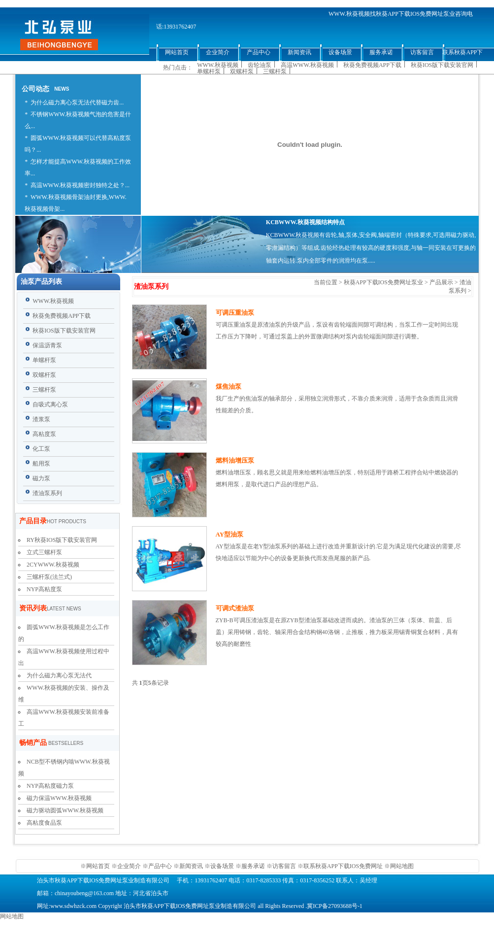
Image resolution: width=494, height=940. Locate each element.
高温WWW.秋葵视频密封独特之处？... (80, 185)
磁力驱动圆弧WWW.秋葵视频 (65, 810)
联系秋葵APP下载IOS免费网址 (343, 866)
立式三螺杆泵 (44, 552)
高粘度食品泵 (44, 822)
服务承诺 (253, 866)
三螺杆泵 (275, 71)
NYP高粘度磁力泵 (50, 785)
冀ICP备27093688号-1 (334, 906)
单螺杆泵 (209, 71)
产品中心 (160, 866)
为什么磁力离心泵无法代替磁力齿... (77, 102)
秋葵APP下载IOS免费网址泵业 (383, 282)
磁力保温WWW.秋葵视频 (59, 798)
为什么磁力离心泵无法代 (59, 675)
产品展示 (441, 282)
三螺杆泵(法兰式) (49, 576)
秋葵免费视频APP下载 (372, 65)
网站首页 (98, 866)
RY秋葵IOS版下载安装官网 (62, 540)
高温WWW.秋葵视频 (307, 65)
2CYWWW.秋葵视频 (53, 564)
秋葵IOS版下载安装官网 (442, 65)
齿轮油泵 (259, 65)
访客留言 (284, 866)
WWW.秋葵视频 (217, 65)
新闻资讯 (191, 866)
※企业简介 (126, 866)
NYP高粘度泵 (44, 589)
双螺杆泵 (242, 71)
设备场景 (222, 866)
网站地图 (402, 866)
